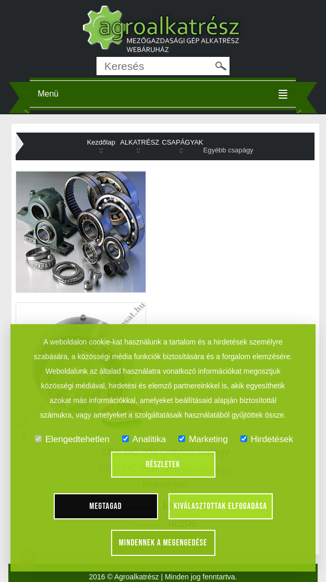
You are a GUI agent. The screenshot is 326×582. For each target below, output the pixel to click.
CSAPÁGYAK (182, 142)
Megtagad (105, 506)
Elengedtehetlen (72, 439)
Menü (48, 93)
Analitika (144, 439)
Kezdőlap (101, 142)
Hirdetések (266, 439)
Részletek (163, 464)
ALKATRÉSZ (139, 142)
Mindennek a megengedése (163, 543)
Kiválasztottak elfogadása (220, 506)
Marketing (203, 439)
